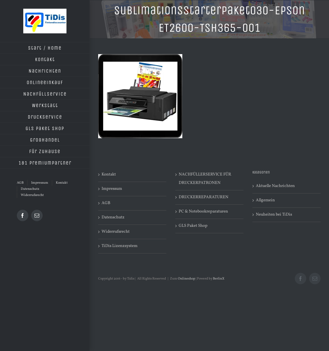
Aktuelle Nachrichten (275, 186)
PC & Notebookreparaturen (203, 211)
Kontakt (109, 174)
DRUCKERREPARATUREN (203, 197)
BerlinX (218, 278)
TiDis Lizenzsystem (119, 246)
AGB (106, 203)
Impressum (112, 189)
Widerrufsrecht (116, 232)
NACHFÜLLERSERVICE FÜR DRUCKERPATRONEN (205, 179)
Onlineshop (186, 278)
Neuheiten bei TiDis (274, 215)
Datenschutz (113, 217)
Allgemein (265, 200)
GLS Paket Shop (193, 226)
